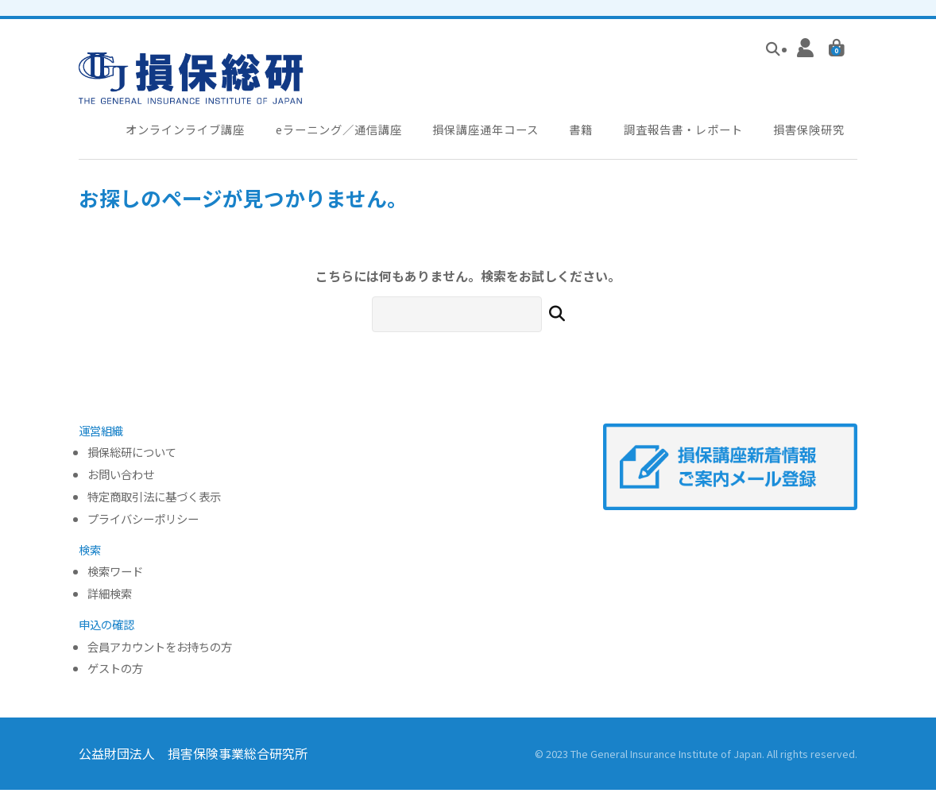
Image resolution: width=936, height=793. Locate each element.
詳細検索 (109, 597)
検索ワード (115, 574)
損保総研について (131, 455)
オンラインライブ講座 (186, 130)
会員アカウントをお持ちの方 (159, 650)
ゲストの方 (115, 671)
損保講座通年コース (493, 130)
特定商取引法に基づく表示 (154, 500)
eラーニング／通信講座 (343, 130)
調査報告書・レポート (689, 130)
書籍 (588, 130)
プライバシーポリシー (143, 522)
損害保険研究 (817, 130)
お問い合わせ (120, 477)
